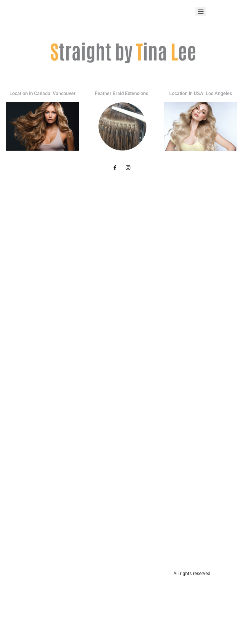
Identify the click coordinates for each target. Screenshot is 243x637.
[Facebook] (115, 168)
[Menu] (200, 11)
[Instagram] (128, 168)
